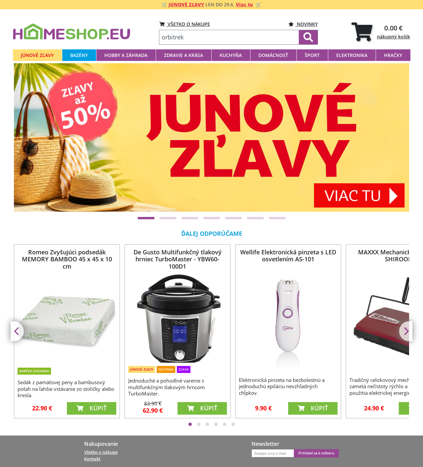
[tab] (380, 31)
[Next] (396, 137)
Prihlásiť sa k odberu (316, 453)
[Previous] (27, 137)
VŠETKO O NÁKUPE (184, 24)
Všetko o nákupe (101, 452)
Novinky (303, 24)
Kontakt (92, 459)
